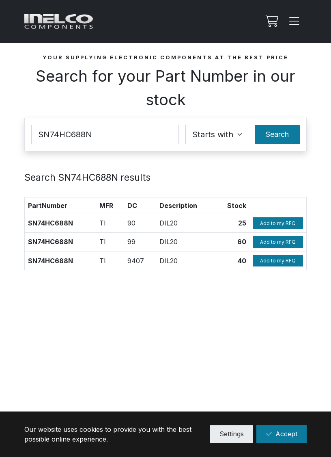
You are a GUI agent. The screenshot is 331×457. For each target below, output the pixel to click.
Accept (281, 434)
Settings (231, 434)
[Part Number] (105, 134)
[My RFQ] (271, 21)
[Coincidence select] (216, 134)
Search (277, 134)
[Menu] (294, 21)
